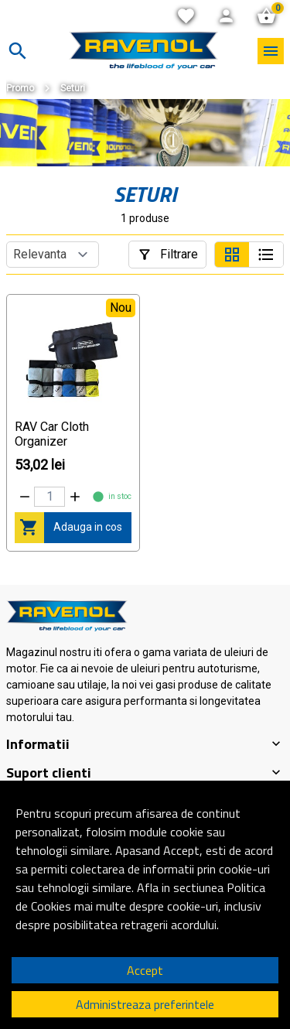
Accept (145, 970)
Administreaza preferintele (145, 1004)
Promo (20, 88)
